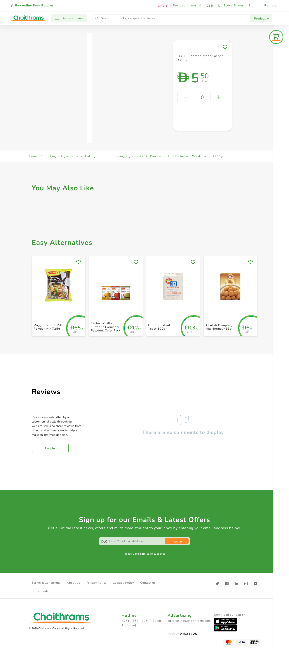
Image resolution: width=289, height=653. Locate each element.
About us (73, 583)
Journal (196, 5)
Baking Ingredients (128, 156)
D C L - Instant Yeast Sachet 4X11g (195, 156)
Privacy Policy (96, 583)
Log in (50, 448)
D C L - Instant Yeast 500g (159, 327)
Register (271, 5)
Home (33, 156)
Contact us (148, 583)
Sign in (254, 5)
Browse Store (69, 18)
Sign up (177, 541)
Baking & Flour (96, 156)
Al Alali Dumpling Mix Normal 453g (219, 327)
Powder (156, 156)
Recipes (179, 5)
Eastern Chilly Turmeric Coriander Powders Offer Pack (105, 326)
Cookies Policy (123, 583)
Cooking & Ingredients (62, 156)
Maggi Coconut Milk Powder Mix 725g (48, 327)
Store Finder (41, 591)
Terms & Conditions (46, 583)
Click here (139, 554)
